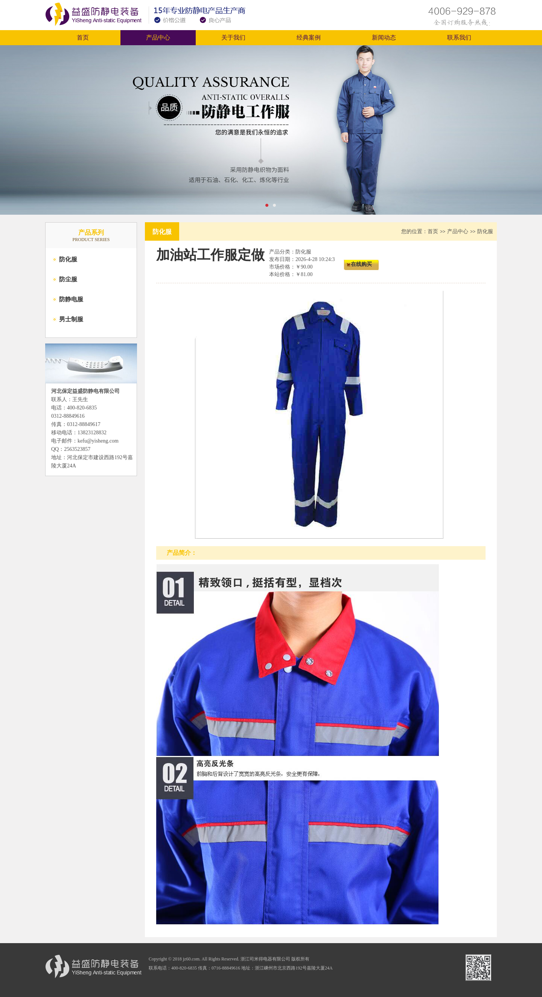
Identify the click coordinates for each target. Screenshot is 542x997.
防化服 (68, 259)
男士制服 (71, 319)
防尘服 (68, 279)
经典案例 (309, 37)
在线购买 (361, 264)
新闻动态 (384, 37)
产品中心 (158, 37)
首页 (83, 37)
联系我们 (459, 37)
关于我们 (233, 37)
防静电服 (71, 299)
